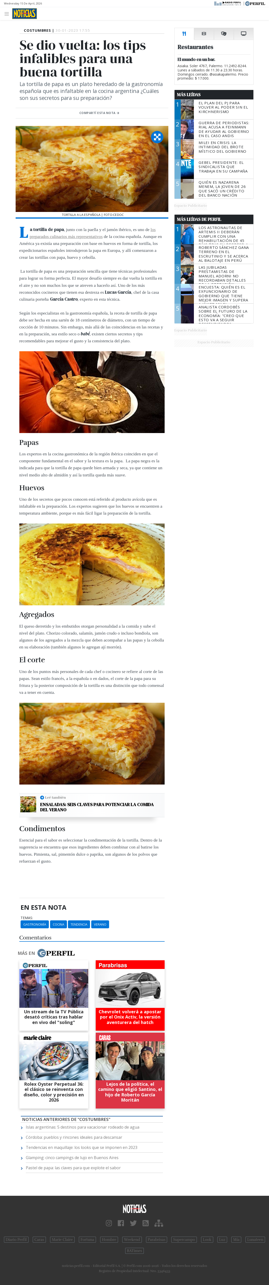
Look (207, 1239)
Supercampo (184, 1239)
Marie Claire (62, 1239)
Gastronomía (34, 924)
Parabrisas (156, 1239)
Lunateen (255, 1239)
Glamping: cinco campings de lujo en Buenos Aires (72, 1157)
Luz (222, 1239)
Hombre (109, 1239)
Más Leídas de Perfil (199, 219)
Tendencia (79, 924)
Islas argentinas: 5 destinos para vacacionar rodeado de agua (82, 1127)
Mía (236, 1239)
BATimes (134, 1251)
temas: (27, 918)
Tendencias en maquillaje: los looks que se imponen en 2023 (81, 1147)
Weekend (132, 1239)
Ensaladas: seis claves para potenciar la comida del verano (97, 807)
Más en (46, 953)
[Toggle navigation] (8, 13)
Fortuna (87, 1239)
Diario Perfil (16, 1239)
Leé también (55, 797)
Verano (100, 924)
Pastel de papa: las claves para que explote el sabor (73, 1167)
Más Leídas (189, 95)
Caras (39, 1239)
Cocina (58, 924)
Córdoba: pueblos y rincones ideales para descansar (74, 1137)
